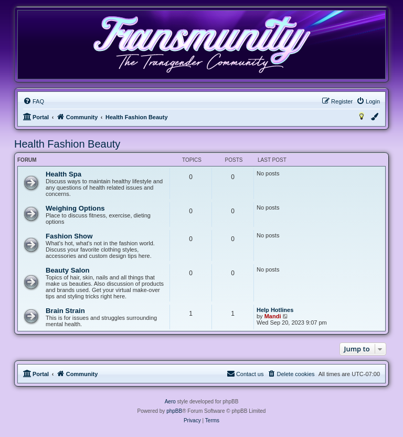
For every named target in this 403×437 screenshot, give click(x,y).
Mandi (272, 316)
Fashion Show (69, 236)
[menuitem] (33, 101)
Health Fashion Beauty (67, 144)
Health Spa (63, 174)
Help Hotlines (275, 310)
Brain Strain (65, 311)
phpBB (174, 411)
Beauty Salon (68, 270)
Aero (170, 401)
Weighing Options (75, 208)
